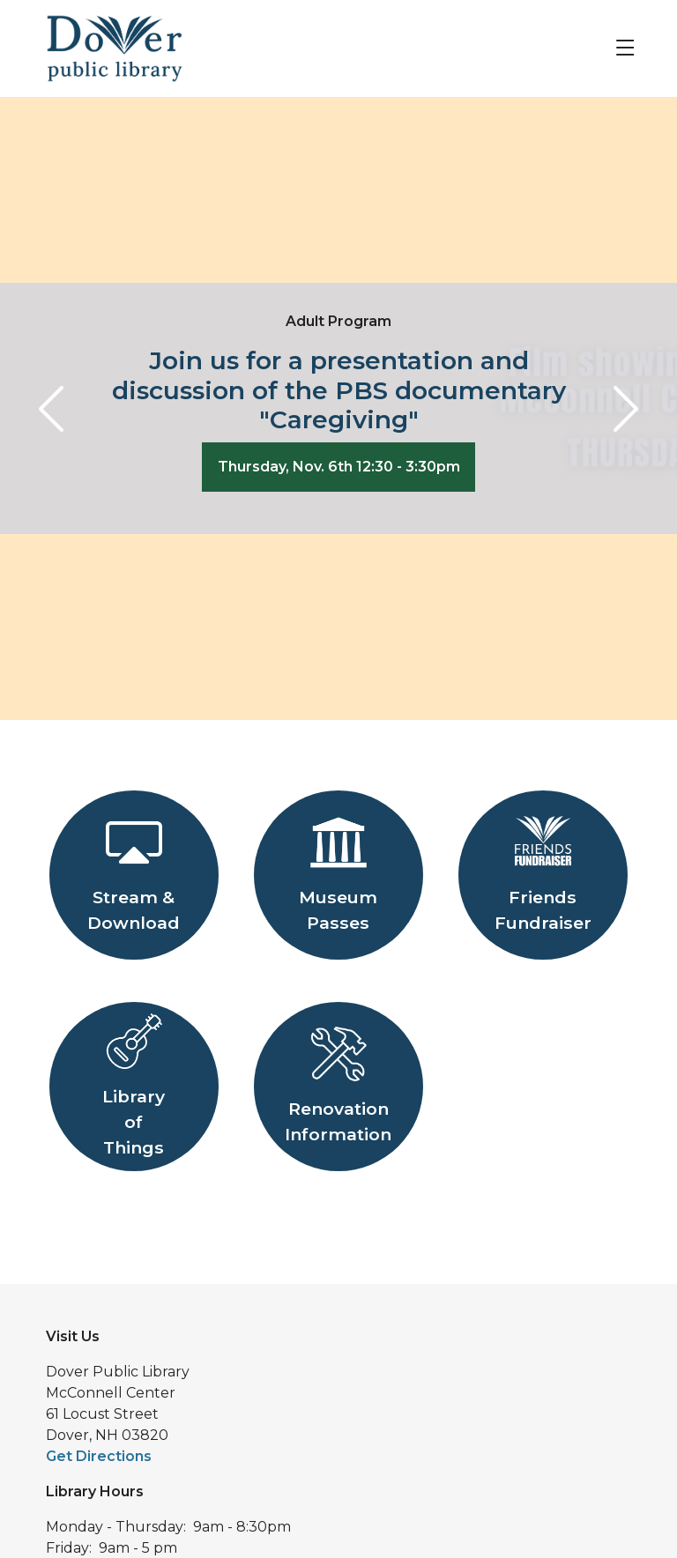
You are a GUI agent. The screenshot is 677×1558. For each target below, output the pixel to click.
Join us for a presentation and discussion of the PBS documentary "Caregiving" (339, 389)
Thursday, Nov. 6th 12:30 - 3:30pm (339, 466)
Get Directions (99, 1456)
